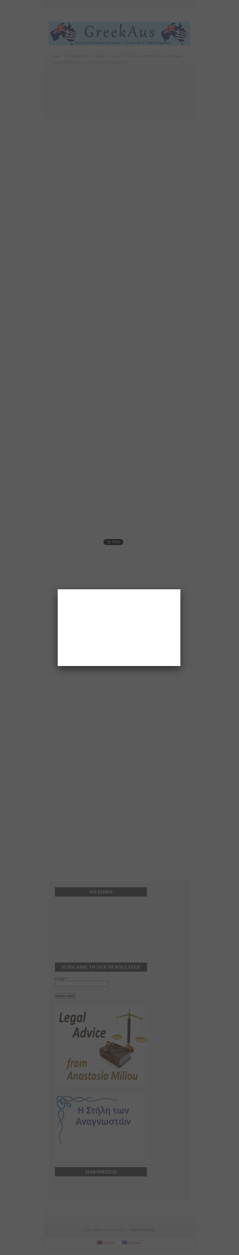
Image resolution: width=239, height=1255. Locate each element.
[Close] (180, 589)
